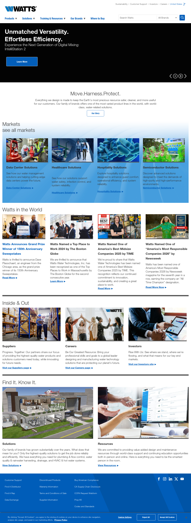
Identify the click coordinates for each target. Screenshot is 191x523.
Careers (163, 4)
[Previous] (171, 76)
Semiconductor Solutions (157, 188)
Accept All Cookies (167, 518)
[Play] (180, 76)
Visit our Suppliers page (15, 368)
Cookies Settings (125, 518)
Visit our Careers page (77, 368)
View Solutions (10, 466)
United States (176, 4)
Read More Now (155, 287)
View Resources (107, 466)
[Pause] (175, 76)
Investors (154, 4)
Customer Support (138, 4)
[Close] (186, 517)
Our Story (95, 113)
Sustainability (121, 4)
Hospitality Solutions (109, 192)
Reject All (146, 518)
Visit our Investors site (141, 364)
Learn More (22, 61)
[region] (95, 518)
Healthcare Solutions (63, 193)
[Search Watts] (138, 17)
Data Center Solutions (18, 188)
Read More (8, 278)
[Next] (185, 76)
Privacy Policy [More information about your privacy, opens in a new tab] (60, 520)
